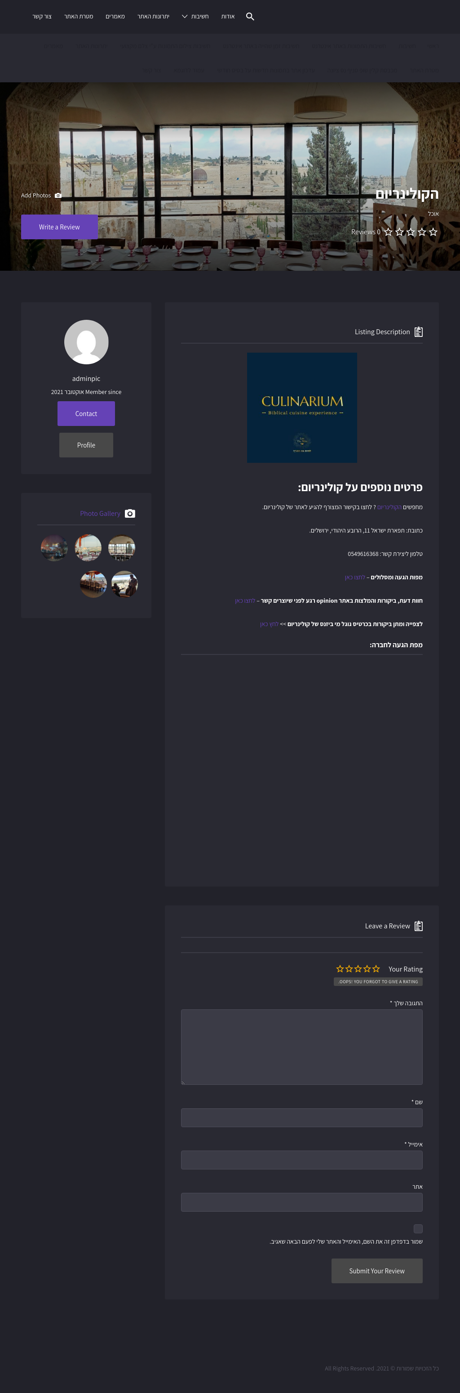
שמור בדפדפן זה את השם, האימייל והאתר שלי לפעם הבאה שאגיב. (346, 1241)
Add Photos (41, 196)
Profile (86, 445)
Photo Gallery (100, 513)
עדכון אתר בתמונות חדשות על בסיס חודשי (265, 70)
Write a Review (59, 227)
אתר (417, 1186)
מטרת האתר (78, 16)
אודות (227, 16)
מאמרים (115, 16)
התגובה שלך (406, 1003)
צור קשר (42, 16)
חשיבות (200, 16)
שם (417, 1102)
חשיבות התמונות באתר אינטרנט (349, 46)
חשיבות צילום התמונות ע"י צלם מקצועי (165, 46)
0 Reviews (365, 232)
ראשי (433, 46)
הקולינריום (389, 507)
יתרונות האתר (153, 16)
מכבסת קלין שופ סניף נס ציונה (362, 70)
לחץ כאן (269, 624)
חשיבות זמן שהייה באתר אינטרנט (261, 46)
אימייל (413, 1144)
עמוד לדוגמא (188, 70)
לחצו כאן (355, 577)
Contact (86, 413)
